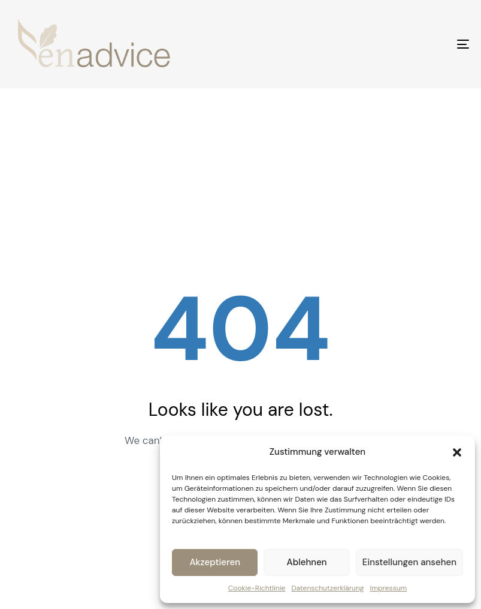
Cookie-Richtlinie (257, 588)
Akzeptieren (214, 562)
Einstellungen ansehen (409, 562)
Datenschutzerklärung (327, 588)
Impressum (388, 588)
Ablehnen (307, 562)
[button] (457, 452)
